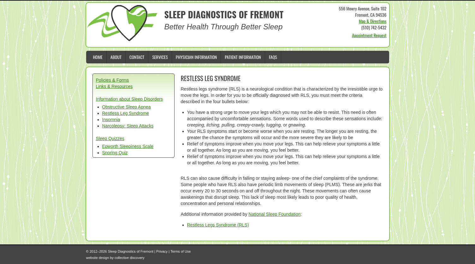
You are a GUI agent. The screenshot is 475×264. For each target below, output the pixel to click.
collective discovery (130, 258)
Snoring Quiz (115, 152)
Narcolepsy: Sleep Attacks (128, 125)
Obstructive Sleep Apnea (126, 106)
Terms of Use (180, 251)
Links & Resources (114, 86)
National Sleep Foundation (274, 214)
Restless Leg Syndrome (125, 113)
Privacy (162, 251)
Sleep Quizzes (110, 138)
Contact (136, 57)
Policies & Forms (112, 80)
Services (160, 57)
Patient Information (243, 57)
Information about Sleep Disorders (129, 99)
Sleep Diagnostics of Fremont (122, 25)
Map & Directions (373, 21)
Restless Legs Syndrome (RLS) (218, 224)
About (116, 57)
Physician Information (196, 57)
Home (98, 57)
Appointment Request (369, 35)
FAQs (273, 57)
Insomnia (111, 119)
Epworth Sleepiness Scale (128, 146)
